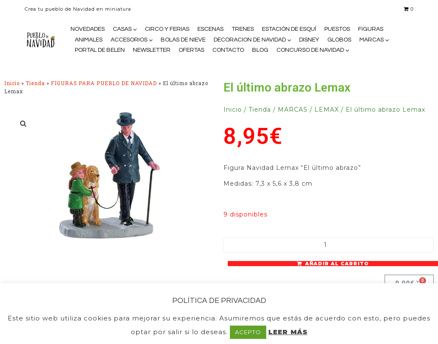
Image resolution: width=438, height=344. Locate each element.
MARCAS (371, 40)
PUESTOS (337, 29)
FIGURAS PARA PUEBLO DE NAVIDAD (104, 83)
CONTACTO (228, 50)
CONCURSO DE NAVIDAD (310, 50)
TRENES (243, 29)
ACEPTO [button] (248, 332)
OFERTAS (191, 50)
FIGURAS (370, 29)
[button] (23, 123)
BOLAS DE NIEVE (183, 40)
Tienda (35, 83)
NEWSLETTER (151, 50)
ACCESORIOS (129, 40)
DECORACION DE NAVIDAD (250, 40)
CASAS (122, 29)
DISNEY (309, 40)
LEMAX (327, 109)
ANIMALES (89, 40)
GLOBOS (339, 40)
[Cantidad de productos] (328, 244)
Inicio (12, 83)
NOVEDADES (88, 29)
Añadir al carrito (337, 263)
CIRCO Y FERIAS (167, 29)
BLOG (260, 50)
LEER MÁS (288, 332)
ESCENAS (210, 29)
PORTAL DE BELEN (100, 50)
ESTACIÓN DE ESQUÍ (289, 29)
